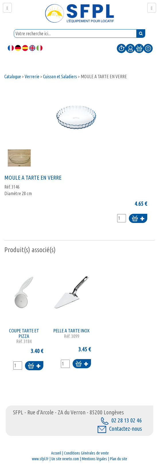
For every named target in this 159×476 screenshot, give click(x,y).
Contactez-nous (120, 428)
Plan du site (118, 459)
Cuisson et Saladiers (60, 76)
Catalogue (12, 76)
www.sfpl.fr (40, 459)
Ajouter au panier (138, 219)
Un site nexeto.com (65, 459)
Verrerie (32, 76)
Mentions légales (94, 459)
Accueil (56, 453)
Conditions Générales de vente (86, 453)
